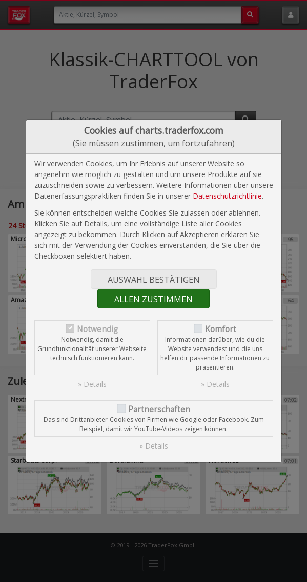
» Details (92, 384)
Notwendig (97, 329)
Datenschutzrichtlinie (227, 196)
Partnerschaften (159, 409)
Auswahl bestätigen (154, 279)
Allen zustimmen (153, 299)
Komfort (220, 329)
